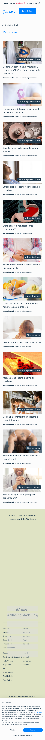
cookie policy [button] (37, 712)
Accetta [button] (32, 730)
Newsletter (7, 680)
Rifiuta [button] (12, 730)
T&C (5, 668)
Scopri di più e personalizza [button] (22, 735)
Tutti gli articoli (11, 25)
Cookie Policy (8, 676)
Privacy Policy (8, 672)
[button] (27, 11)
